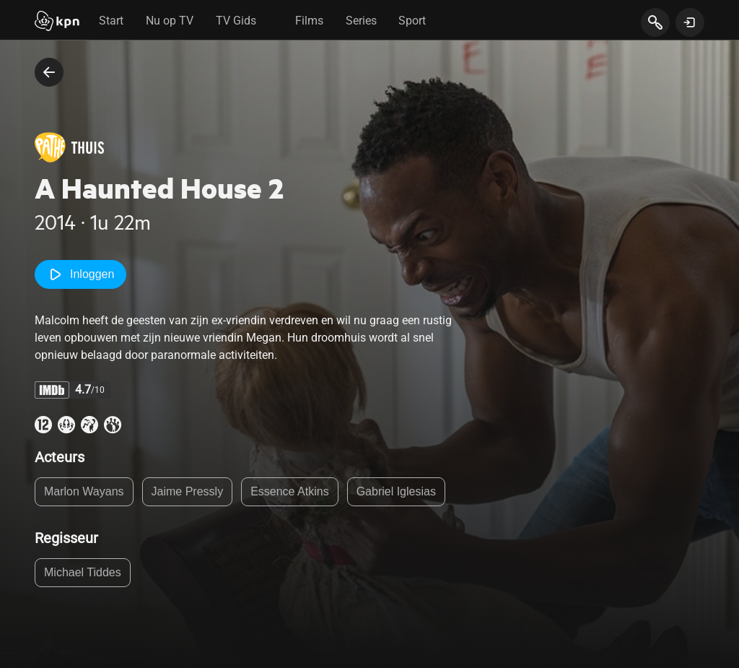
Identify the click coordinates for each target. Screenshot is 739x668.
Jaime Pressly (188, 491)
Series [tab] (361, 20)
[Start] (57, 22)
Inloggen (80, 274)
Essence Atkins (289, 491)
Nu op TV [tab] (169, 20)
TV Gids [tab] (236, 20)
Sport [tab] (412, 20)
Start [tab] (111, 20)
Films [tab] (309, 20)
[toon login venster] (689, 22)
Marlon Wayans (84, 491)
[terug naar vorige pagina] (49, 72)
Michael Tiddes (82, 572)
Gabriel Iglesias (396, 491)
